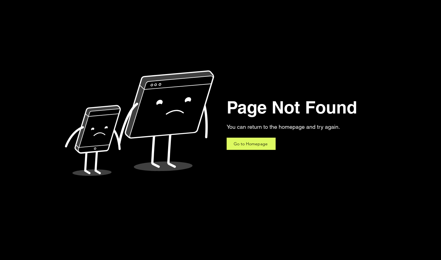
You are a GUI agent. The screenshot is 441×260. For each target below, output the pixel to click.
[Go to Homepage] (251, 144)
